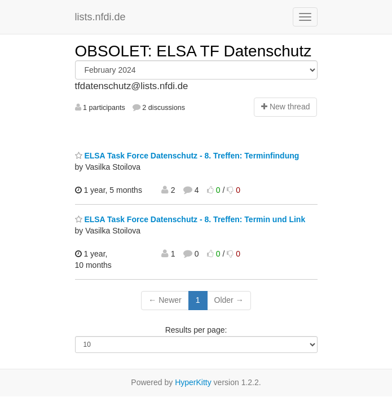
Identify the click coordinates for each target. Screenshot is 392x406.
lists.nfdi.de (100, 17)
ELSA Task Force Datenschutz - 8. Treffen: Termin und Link (190, 219)
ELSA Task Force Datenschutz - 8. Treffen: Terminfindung (187, 155)
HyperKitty (193, 382)
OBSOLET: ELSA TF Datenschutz (193, 51)
